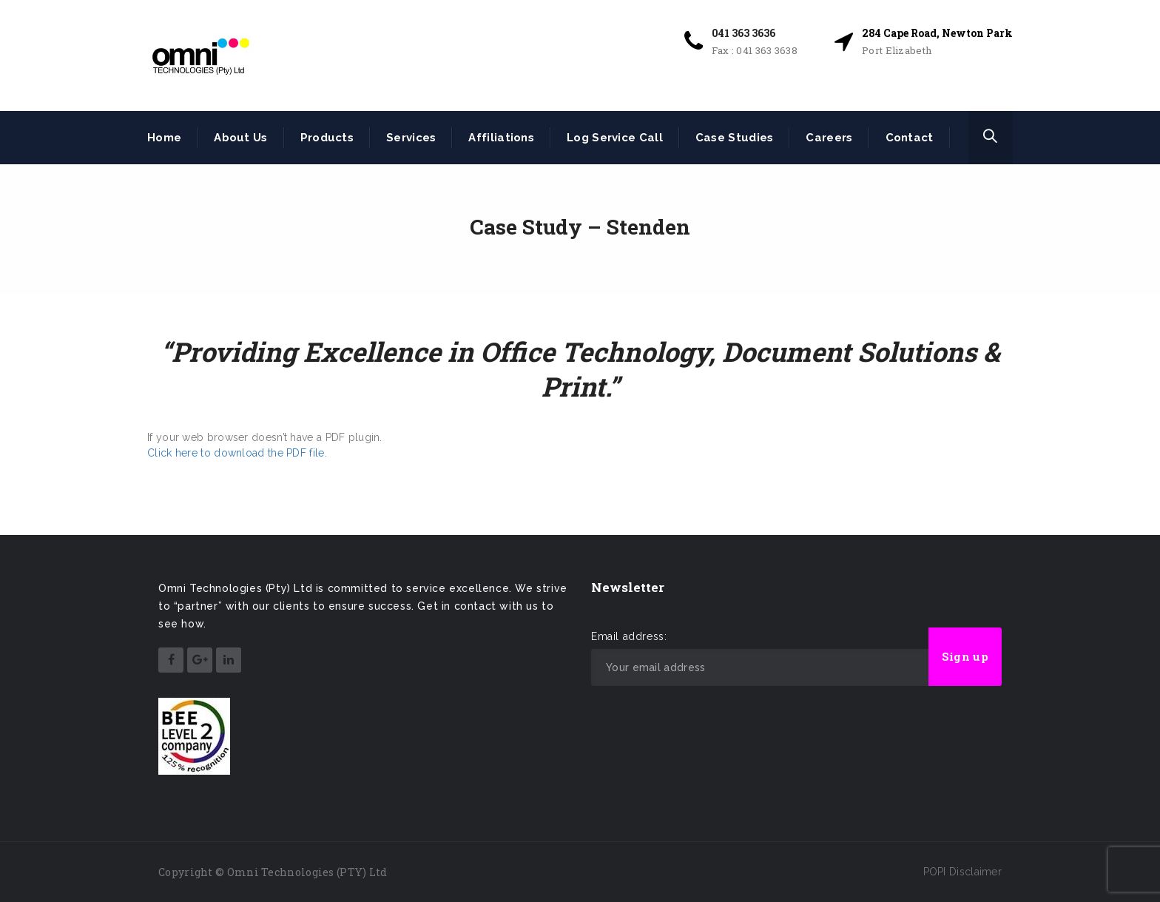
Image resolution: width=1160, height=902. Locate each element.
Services (411, 137)
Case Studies (734, 137)
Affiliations (501, 137)
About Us (240, 137)
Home (164, 137)
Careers (829, 137)
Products (327, 137)
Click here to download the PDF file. (237, 453)
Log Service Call (615, 137)
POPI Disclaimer (962, 872)
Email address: (629, 636)
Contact (910, 137)
